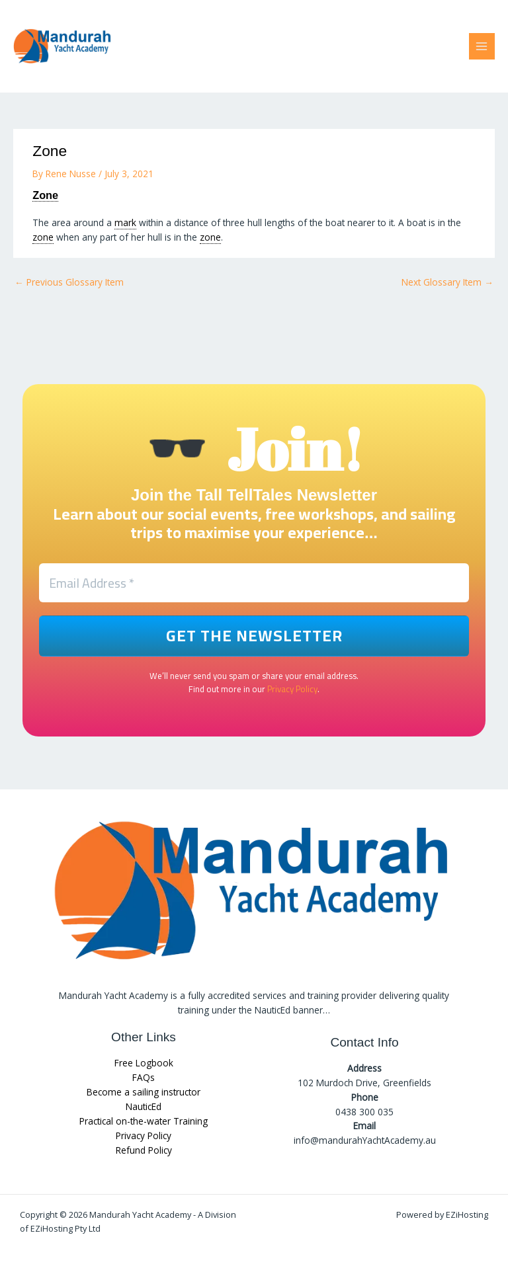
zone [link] (43, 237)
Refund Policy (144, 1150)
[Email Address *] (254, 583)
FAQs (143, 1078)
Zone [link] (45, 195)
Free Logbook (143, 1063)
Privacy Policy (292, 689)
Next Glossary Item (447, 282)
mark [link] (125, 222)
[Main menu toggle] (482, 46)
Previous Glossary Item (69, 282)
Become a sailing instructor (143, 1092)
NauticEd (143, 1106)
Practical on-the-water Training (143, 1121)
